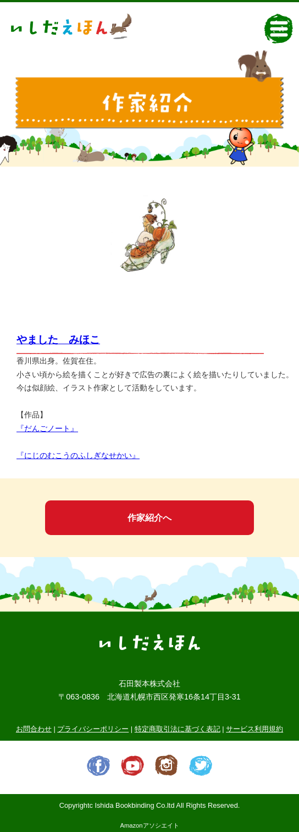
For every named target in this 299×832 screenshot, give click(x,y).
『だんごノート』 (47, 428)
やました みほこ (58, 339)
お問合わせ (34, 729)
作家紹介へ (149, 517)
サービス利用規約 (254, 729)
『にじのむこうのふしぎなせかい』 (78, 455)
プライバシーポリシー (93, 729)
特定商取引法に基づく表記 (177, 729)
